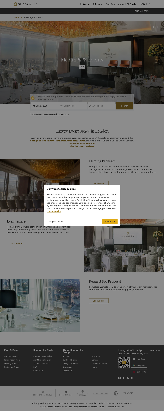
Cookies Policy (54, 211)
